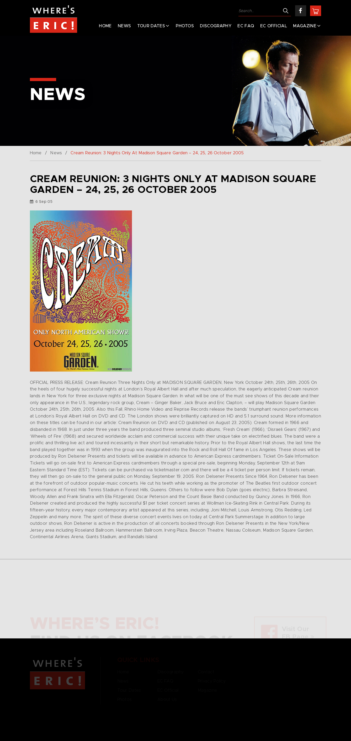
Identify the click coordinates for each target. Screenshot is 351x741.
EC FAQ (245, 26)
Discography (215, 26)
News (124, 26)
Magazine (304, 26)
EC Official (273, 26)
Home (105, 26)
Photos (185, 26)
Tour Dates (151, 26)
